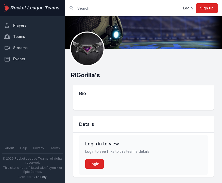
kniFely (41, 177)
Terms (55, 148)
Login (188, 8)
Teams (14, 37)
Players (15, 25)
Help (23, 148)
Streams (16, 48)
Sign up (207, 8)
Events (14, 59)
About (9, 148)
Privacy (38, 148)
